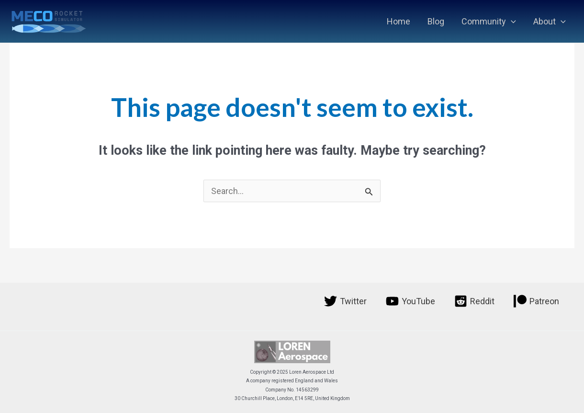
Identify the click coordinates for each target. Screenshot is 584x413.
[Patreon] (536, 301)
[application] (511, 21)
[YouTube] (410, 301)
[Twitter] (345, 301)
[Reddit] (474, 301)
